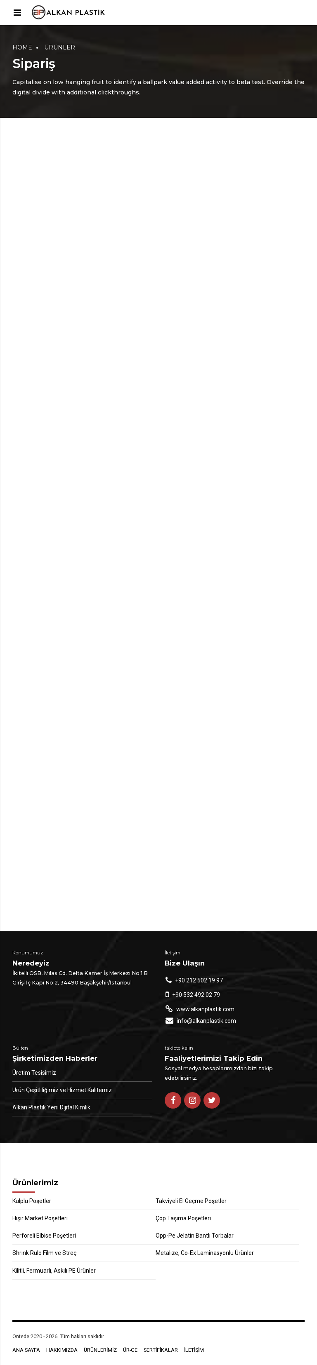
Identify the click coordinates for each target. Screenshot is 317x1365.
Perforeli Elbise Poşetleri (44, 1235)
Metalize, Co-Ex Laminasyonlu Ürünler (205, 1253)
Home (22, 47)
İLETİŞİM (194, 1350)
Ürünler (59, 47)
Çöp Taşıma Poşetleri (183, 1218)
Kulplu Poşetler (31, 1201)
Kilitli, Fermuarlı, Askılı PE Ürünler (54, 1270)
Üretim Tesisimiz (34, 1072)
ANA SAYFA (26, 1350)
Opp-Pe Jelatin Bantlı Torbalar (195, 1235)
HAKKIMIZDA (62, 1350)
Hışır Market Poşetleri (40, 1218)
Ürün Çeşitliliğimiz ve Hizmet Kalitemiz (62, 1090)
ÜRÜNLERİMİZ (100, 1350)
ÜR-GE (130, 1350)
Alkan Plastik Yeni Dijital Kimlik (51, 1107)
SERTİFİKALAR (161, 1350)
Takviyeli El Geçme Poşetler (191, 1201)
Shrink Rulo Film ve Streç (44, 1253)
